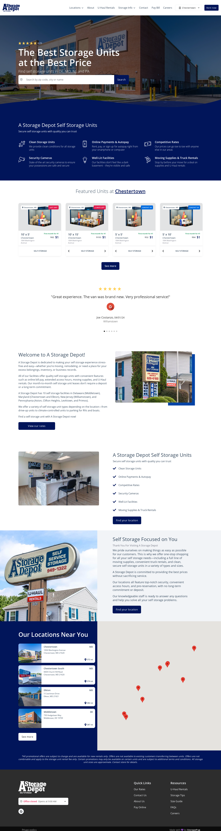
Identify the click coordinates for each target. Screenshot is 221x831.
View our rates (37, 426)
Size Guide (176, 801)
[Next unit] (105, 251)
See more (110, 266)
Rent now (211, 7)
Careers (175, 813)
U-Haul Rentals (179, 789)
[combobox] (43, 801)
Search (121, 79)
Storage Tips (178, 795)
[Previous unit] (69, 251)
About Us (139, 801)
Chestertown (130, 191)
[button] (104, 331)
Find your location (127, 520)
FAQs (173, 807)
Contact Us (140, 795)
